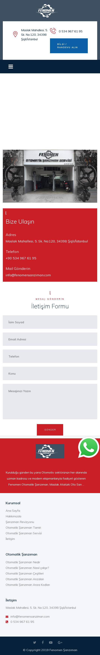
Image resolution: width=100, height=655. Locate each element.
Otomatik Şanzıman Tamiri (23, 527)
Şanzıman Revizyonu (20, 522)
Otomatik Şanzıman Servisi (24, 533)
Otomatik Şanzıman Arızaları (25, 579)
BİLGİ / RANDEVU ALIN (67, 46)
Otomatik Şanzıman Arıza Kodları (28, 585)
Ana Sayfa (13, 510)
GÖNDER (50, 429)
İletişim (10, 539)
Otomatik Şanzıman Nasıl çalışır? (27, 568)
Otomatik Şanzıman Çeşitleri (25, 573)
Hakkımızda (13, 516)
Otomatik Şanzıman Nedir (23, 562)
